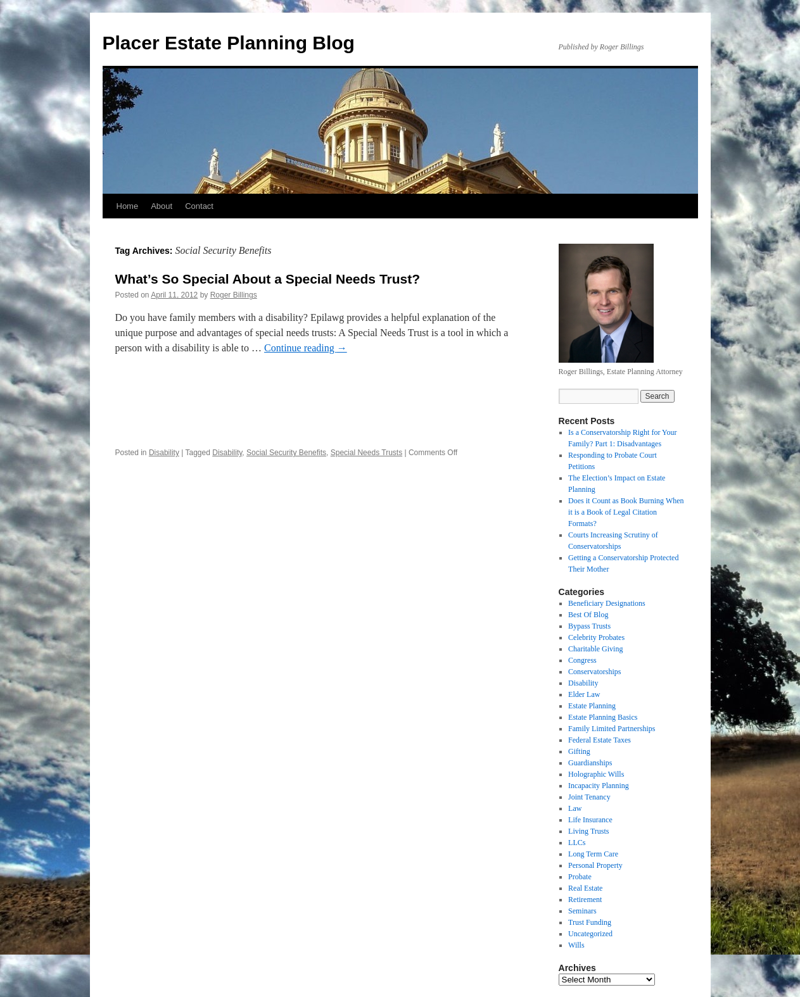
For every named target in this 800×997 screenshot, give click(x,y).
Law (574, 808)
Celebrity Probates (596, 637)
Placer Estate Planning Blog (229, 42)
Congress (582, 660)
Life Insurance (590, 819)
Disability (164, 452)
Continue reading (305, 347)
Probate (580, 876)
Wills (576, 945)
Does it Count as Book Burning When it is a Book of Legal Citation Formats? (625, 512)
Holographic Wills (596, 774)
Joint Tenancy (589, 797)
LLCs (576, 842)
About (161, 206)
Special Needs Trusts (366, 452)
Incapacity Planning (598, 785)
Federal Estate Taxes (599, 740)
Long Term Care (593, 854)
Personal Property (595, 865)
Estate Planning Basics (602, 717)
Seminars (582, 910)
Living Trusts (588, 831)
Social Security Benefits (286, 452)
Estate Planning (592, 705)
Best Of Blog (588, 614)
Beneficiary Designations (606, 603)
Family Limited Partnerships (611, 728)
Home (128, 206)
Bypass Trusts (589, 626)
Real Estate (585, 888)
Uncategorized (590, 933)
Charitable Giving (595, 648)
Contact (199, 206)
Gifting (579, 751)
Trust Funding (589, 922)
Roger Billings (233, 295)
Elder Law (584, 694)
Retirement (585, 899)
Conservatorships (594, 671)
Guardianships (590, 762)
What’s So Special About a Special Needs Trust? (268, 279)
